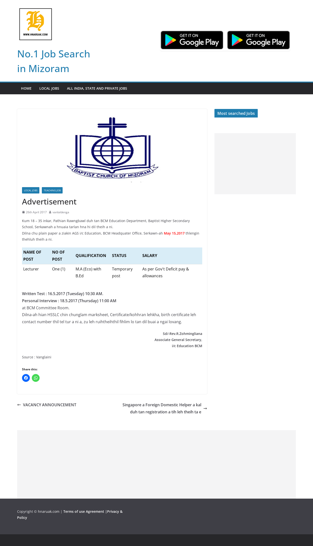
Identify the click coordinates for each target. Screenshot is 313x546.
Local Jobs (49, 88)
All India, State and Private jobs (97, 88)
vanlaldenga (61, 212)
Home (26, 88)
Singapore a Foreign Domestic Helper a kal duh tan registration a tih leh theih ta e (165, 408)
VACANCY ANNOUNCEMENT (46, 404)
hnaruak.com (48, 511)
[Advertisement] (255, 163)
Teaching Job (52, 190)
